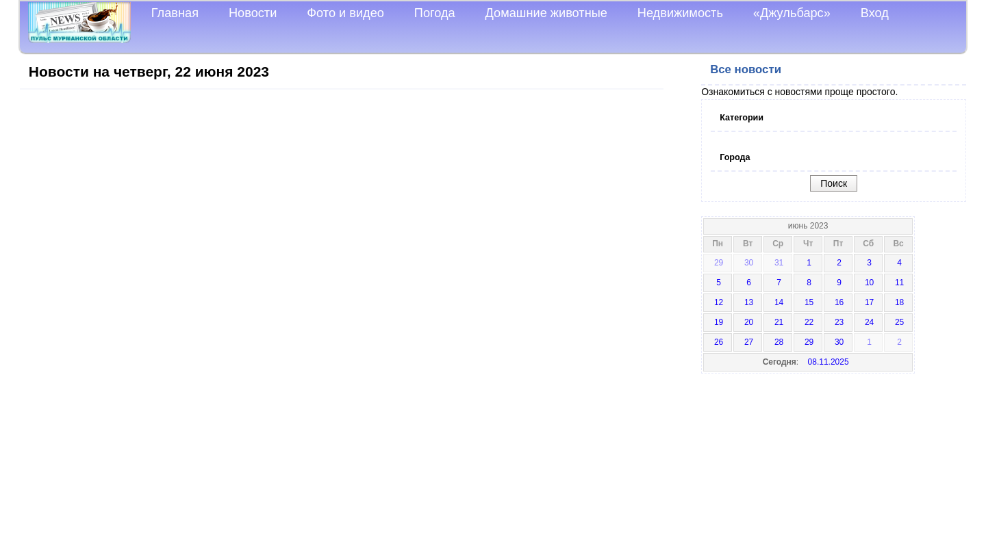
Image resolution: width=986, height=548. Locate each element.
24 (869, 322)
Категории (741, 117)
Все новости (745, 69)
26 (718, 342)
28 (778, 342)
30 (748, 263)
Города (735, 157)
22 (809, 322)
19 (718, 322)
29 (718, 263)
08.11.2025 (828, 362)
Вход (875, 13)
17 (869, 302)
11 (899, 282)
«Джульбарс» (792, 13)
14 (778, 302)
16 (839, 302)
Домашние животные (546, 13)
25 (899, 322)
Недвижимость (680, 13)
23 (839, 322)
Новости (253, 13)
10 (869, 282)
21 (778, 322)
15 (809, 302)
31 (778, 263)
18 (899, 302)
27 (748, 342)
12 (718, 302)
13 (748, 302)
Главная (175, 13)
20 (748, 322)
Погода (434, 13)
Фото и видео (345, 13)
